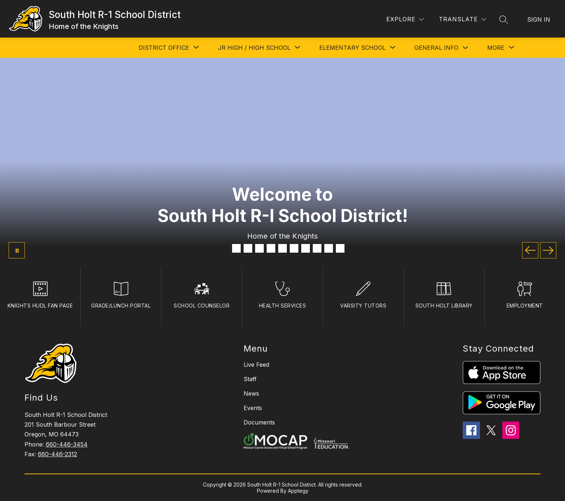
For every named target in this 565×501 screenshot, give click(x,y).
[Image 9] (317, 248)
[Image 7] (294, 248)
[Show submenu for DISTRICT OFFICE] (164, 47)
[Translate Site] (462, 19)
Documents (259, 422)
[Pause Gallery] (17, 250)
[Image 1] (225, 248)
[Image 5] (271, 248)
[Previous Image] (530, 250)
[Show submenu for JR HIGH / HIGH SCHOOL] (254, 47)
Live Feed (256, 364)
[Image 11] (340, 248)
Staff (250, 379)
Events (253, 407)
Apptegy (298, 491)
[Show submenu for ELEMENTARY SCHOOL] (352, 47)
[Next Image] (548, 250)
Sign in (538, 19)
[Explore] (405, 19)
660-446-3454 (67, 444)
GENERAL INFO (436, 47)
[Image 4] (259, 248)
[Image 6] (282, 248)
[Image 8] (305, 248)
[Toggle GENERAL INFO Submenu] (465, 48)
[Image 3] (248, 248)
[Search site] (503, 19)
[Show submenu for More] (495, 47)
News (251, 393)
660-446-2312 (57, 454)
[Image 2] (236, 248)
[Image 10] (328, 248)
